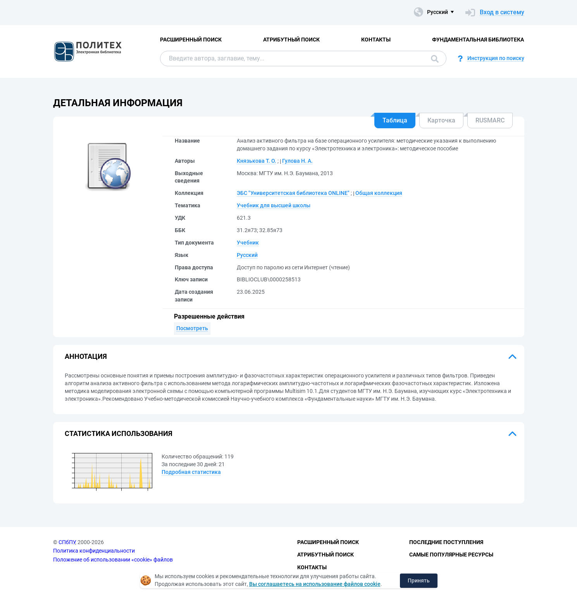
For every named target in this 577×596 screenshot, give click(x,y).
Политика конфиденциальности (94, 551)
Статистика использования (118, 433)
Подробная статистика (191, 472)
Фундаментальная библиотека (478, 39)
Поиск (435, 59)
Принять (419, 580)
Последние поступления (446, 542)
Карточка (441, 120)
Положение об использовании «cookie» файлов (113, 559)
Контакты (376, 39)
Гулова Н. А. (297, 161)
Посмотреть (192, 328)
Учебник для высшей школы (273, 205)
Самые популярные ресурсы (451, 554)
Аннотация (86, 356)
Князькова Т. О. (256, 161)
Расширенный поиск (191, 39)
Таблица (394, 120)
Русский (247, 255)
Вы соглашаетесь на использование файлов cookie (315, 584)
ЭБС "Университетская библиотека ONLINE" (293, 193)
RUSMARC (490, 120)
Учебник (248, 242)
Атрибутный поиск (291, 39)
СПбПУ (67, 542)
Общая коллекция (378, 193)
